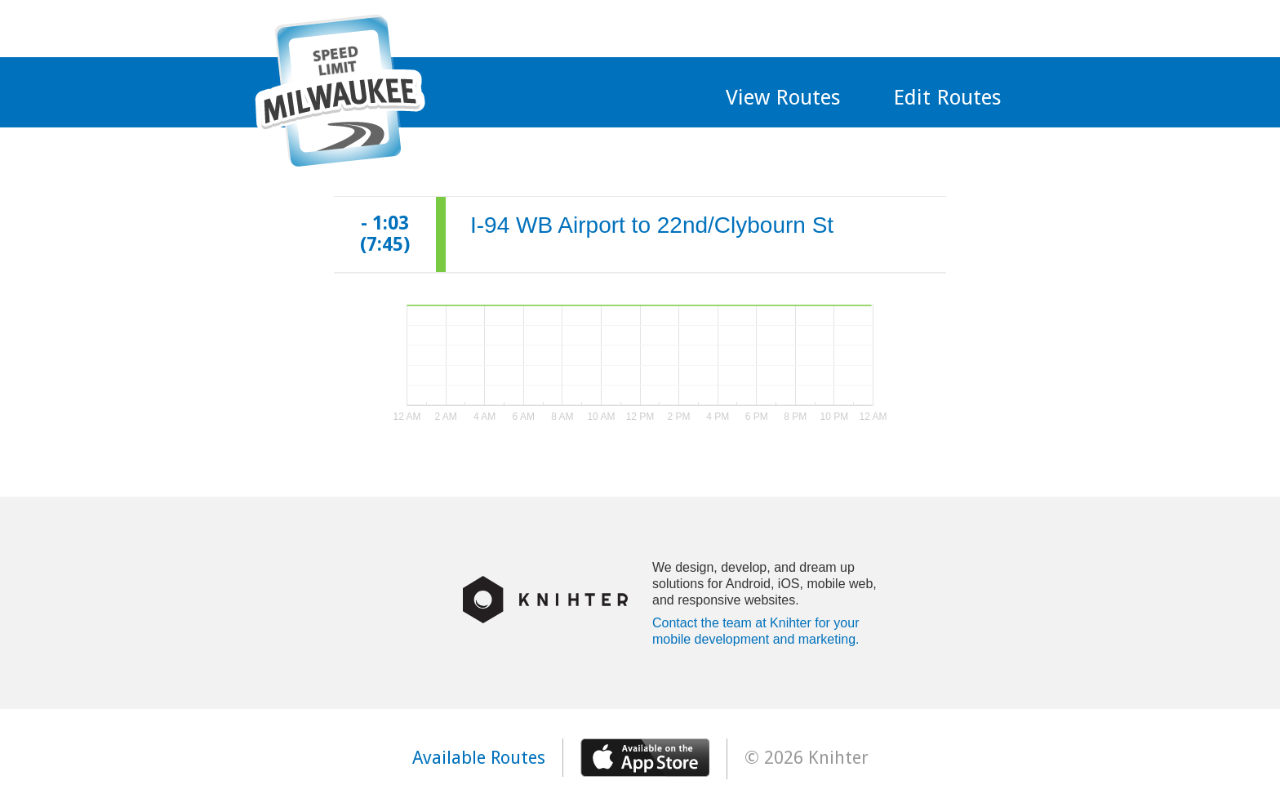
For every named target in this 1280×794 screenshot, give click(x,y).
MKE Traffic (340, 90)
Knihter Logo (545, 600)
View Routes (783, 97)
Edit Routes (947, 97)
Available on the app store (644, 757)
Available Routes (478, 757)
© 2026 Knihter (806, 757)
